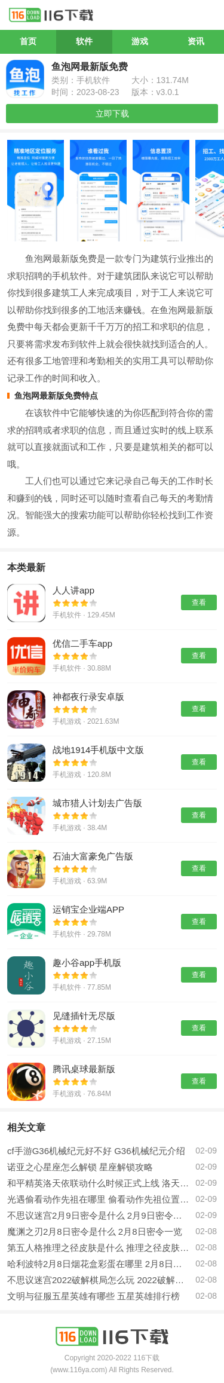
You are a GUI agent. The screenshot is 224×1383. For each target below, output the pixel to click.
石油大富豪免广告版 (93, 856)
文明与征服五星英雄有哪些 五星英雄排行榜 (93, 1296)
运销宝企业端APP (88, 909)
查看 (199, 602)
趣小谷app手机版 (87, 962)
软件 (84, 41)
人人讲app (73, 590)
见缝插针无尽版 (84, 1016)
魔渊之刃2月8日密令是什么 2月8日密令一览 (94, 1231)
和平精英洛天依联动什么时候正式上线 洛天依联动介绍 (98, 1183)
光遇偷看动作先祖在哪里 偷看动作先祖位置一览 (98, 1199)
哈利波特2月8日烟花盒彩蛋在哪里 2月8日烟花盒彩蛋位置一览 (98, 1264)
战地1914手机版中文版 (98, 750)
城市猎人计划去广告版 (97, 803)
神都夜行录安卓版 (88, 697)
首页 (28, 41)
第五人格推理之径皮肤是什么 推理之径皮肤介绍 (98, 1248)
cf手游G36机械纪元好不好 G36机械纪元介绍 (96, 1151)
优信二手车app (82, 643)
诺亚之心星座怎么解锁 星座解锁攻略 (80, 1167)
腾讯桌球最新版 (84, 1069)
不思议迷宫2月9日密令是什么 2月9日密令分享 (98, 1215)
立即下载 (112, 113)
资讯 (196, 41)
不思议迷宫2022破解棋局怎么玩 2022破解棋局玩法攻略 (98, 1280)
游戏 (139, 41)
